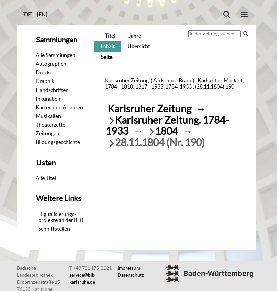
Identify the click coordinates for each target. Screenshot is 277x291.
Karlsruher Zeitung (149, 108)
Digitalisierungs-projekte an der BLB (60, 217)
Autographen (51, 64)
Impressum (129, 268)
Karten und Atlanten (59, 107)
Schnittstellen (54, 229)
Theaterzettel (51, 125)
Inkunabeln (49, 99)
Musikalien (48, 116)
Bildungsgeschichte (58, 142)
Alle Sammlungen (55, 55)
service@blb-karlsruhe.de (82, 278)
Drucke (44, 72)
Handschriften (52, 90)
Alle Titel (46, 178)
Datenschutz (131, 275)
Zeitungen (47, 133)
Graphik (45, 81)
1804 (166, 131)
